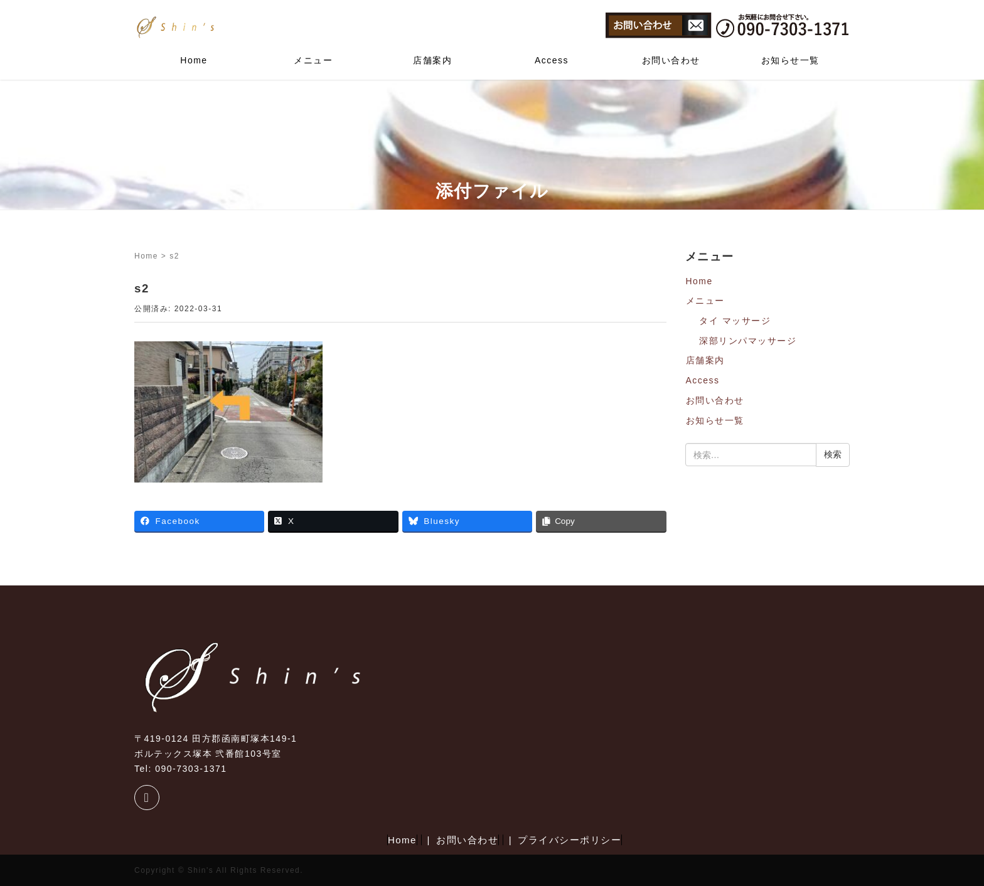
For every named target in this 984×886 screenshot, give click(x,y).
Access (552, 60)
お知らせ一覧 (790, 60)
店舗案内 (432, 60)
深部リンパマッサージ (747, 341)
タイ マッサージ (735, 321)
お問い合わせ (671, 60)
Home (193, 60)
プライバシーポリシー (569, 840)
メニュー (313, 60)
